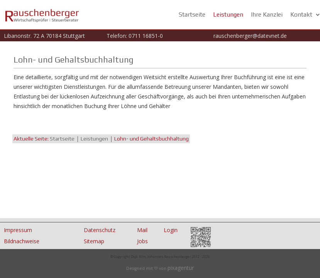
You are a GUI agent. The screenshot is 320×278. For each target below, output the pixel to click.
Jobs (142, 241)
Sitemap (94, 241)
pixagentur (181, 267)
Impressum (18, 230)
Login (171, 230)
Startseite (192, 14)
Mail (142, 230)
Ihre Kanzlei (267, 14)
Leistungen (228, 14)
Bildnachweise (21, 241)
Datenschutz (99, 230)
